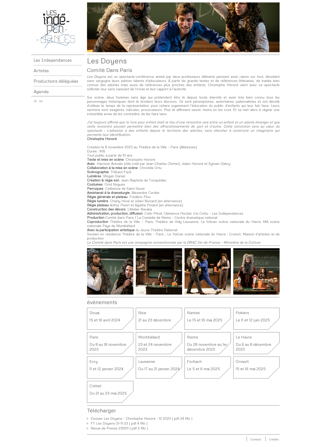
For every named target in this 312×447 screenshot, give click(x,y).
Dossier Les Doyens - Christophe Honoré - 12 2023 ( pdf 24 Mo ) (142, 418)
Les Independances (53, 60)
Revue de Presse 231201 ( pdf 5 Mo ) (119, 428)
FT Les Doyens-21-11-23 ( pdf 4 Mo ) (119, 423)
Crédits (274, 439)
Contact (255, 439)
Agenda (41, 91)
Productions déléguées (56, 81)
